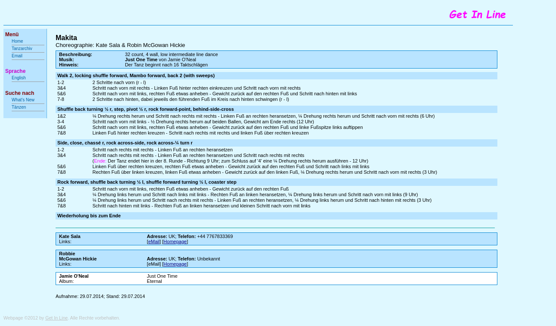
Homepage (175, 241)
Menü (12, 34)
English (19, 77)
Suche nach (19, 93)
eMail (153, 241)
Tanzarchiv (22, 48)
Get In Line (56, 317)
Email (17, 55)
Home (17, 41)
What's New (24, 99)
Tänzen (19, 107)
